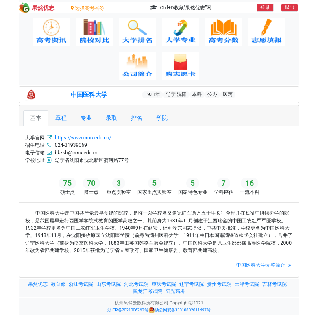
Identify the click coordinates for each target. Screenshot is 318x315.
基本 (35, 118)
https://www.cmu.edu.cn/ (83, 138)
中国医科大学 (89, 94)
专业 (86, 118)
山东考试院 (108, 284)
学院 (162, 118)
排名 (136, 118)
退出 (289, 7)
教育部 (58, 284)
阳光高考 (175, 291)
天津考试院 (247, 284)
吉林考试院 (274, 284)
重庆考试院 (164, 284)
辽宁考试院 (191, 284)
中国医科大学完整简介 (264, 265)
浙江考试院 (81, 284)
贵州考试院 (219, 284)
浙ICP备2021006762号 (127, 310)
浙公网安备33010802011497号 (179, 310)
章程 (61, 118)
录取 (111, 118)
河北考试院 (136, 284)
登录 (265, 7)
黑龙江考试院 (147, 291)
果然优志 (38, 284)
